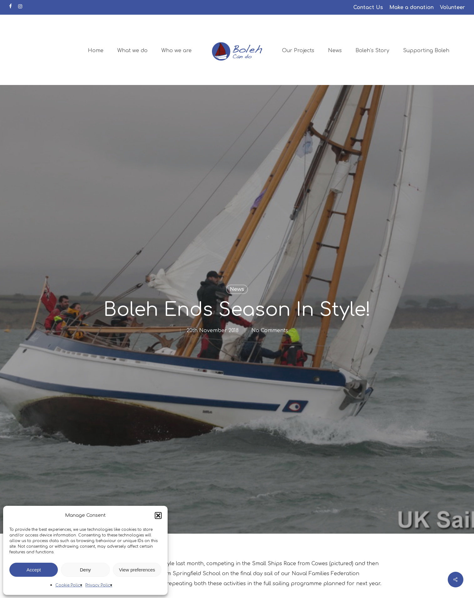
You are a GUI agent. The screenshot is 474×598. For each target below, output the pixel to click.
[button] (158, 515)
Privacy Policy (98, 585)
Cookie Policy (68, 585)
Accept (34, 569)
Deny (85, 569)
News (237, 289)
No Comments (269, 330)
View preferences (137, 569)
